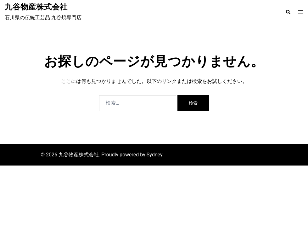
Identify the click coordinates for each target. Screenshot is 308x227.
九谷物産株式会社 (36, 7)
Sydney (155, 155)
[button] (287, 12)
